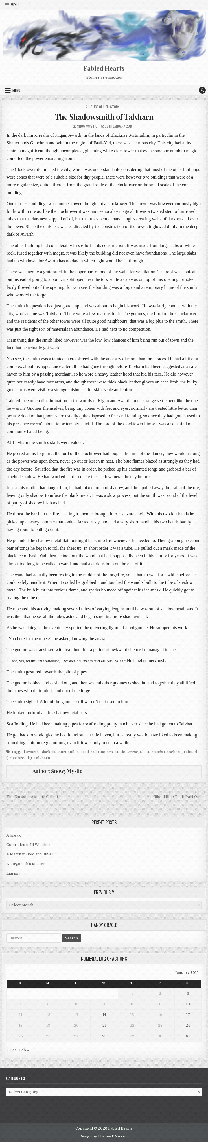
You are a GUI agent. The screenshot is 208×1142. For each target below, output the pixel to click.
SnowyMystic (87, 126)
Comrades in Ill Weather (28, 844)
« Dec (11, 1050)
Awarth (32, 752)
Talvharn (42, 758)
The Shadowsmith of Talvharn (104, 117)
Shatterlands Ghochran (160, 752)
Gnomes (105, 752)
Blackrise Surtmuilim (59, 752)
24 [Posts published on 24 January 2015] (188, 1025)
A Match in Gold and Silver (30, 854)
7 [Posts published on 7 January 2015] (104, 1004)
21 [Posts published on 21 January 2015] (104, 1025)
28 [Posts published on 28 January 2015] (104, 1036)
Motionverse (126, 752)
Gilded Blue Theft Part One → (179, 796)
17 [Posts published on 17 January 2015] (188, 1015)
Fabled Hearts (104, 68)
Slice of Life (99, 106)
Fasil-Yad (88, 752)
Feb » (24, 1050)
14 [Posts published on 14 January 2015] (104, 1015)
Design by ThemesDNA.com (104, 1136)
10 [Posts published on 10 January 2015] (188, 1004)
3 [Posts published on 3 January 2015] (188, 993)
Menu (15, 5)
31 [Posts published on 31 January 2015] (188, 1036)
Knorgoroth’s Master (25, 864)
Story (114, 106)
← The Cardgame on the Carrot (30, 796)
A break (13, 835)
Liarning (14, 873)
